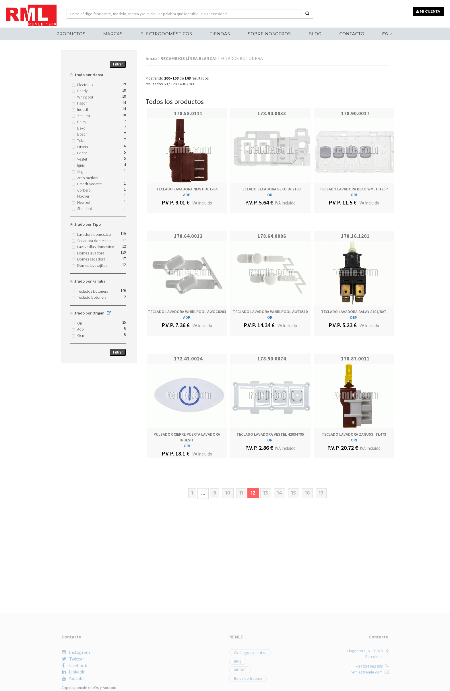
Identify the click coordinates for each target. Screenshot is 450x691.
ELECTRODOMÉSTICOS (167, 33)
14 (279, 493)
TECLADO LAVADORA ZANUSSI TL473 (354, 434)
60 (166, 83)
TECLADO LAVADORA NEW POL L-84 (186, 189)
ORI (270, 194)
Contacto (350, 33)
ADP (186, 194)
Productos (72, 33)
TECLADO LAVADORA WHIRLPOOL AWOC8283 (187, 311)
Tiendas (220, 33)
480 (183, 83)
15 (293, 493)
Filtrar (118, 64)
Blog (314, 33)
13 (265, 493)
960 (192, 83)
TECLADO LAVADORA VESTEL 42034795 (270, 434)
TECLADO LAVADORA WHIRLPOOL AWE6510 (270, 311)
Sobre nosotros (269, 33)
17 (321, 493)
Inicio (153, 58)
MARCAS (114, 33)
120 (174, 83)
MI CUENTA (429, 11)
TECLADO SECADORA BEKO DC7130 (270, 189)
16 (307, 493)
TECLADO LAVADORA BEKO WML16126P (354, 189)
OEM (354, 317)
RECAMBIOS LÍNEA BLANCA (188, 58)
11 (241, 493)
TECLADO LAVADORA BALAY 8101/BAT (354, 311)
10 (227, 493)
